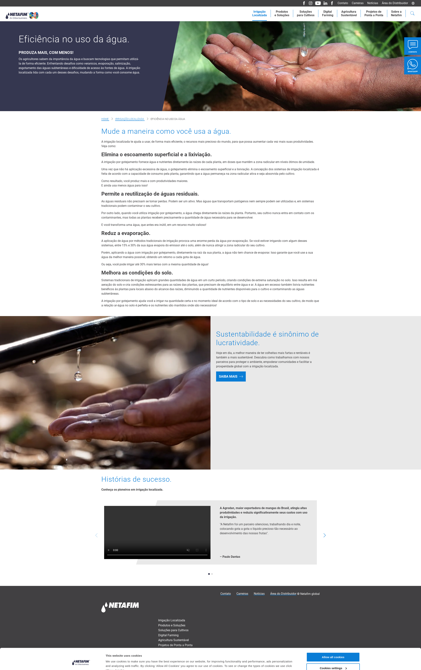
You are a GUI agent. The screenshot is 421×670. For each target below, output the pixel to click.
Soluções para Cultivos (173, 630)
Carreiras (359, 3)
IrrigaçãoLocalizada (254, 13)
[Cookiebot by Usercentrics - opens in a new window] (81, 529)
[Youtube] (318, 3)
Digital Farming (324, 13)
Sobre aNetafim (396, 13)
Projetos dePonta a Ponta (372, 13)
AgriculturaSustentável (347, 13)
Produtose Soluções (277, 13)
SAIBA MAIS (228, 376)
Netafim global (310, 594)
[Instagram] (310, 3)
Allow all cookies (333, 505)
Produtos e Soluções (171, 625)
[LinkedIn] (325, 3)
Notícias (373, 3)
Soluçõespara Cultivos (302, 13)
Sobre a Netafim (169, 650)
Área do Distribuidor (395, 3)
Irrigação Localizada (130, 118)
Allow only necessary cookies (333, 527)
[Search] (412, 14)
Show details (114, 529)
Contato (344, 3)
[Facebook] (303, 3)
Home (105, 118)
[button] (209, 574)
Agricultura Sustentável (173, 640)
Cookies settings (333, 516)
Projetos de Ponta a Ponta (175, 645)
